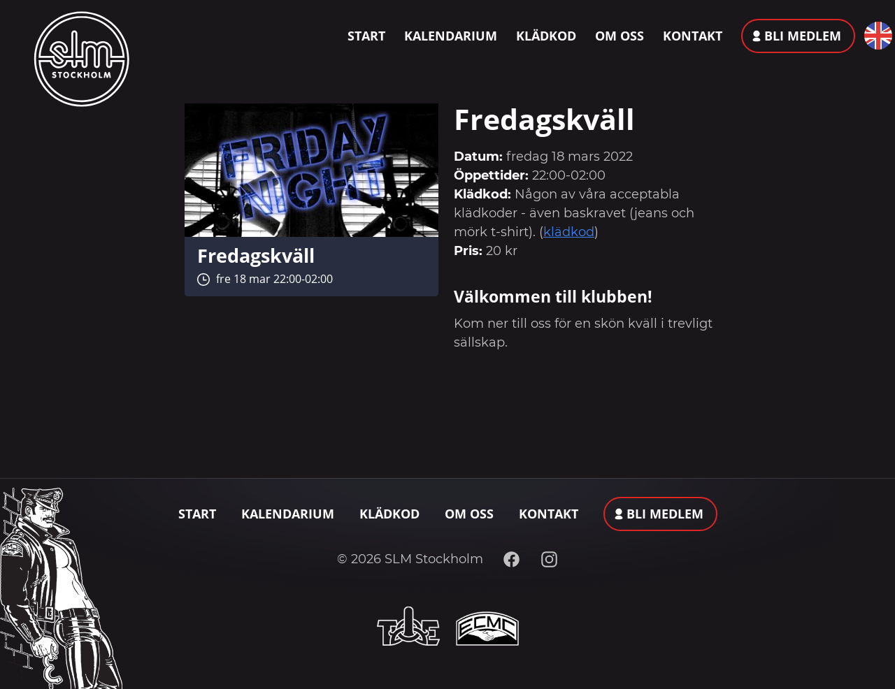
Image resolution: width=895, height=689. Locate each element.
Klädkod (546, 35)
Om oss (619, 35)
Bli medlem (802, 35)
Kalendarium (450, 35)
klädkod (568, 232)
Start (366, 35)
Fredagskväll (256, 255)
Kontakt (692, 35)
